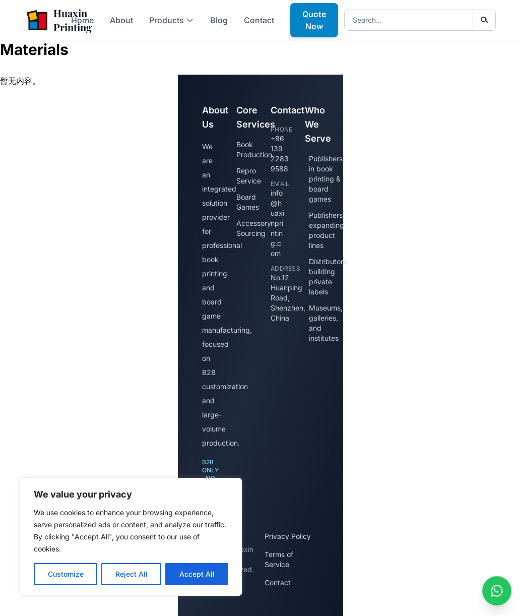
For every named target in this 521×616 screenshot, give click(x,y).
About (121, 20)
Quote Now (314, 20)
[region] (131, 537)
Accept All (197, 574)
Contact (259, 20)
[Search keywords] (408, 20)
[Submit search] (484, 20)
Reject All (131, 574)
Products (171, 20)
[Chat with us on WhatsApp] (496, 590)
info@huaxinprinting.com (277, 223)
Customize (66, 574)
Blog (219, 20)
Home (82, 20)
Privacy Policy (288, 536)
